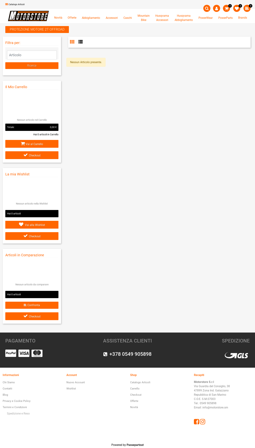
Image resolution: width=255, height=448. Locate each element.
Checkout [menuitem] (135, 394)
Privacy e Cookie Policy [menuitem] (16, 401)
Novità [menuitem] (134, 407)
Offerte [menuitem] (134, 401)
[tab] (74, 42)
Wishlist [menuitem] (71, 388)
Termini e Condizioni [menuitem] (15, 407)
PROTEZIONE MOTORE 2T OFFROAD (37, 29)
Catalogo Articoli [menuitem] (140, 382)
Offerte (72, 17)
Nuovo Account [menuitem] (75, 382)
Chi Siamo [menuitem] (9, 382)
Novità (58, 17)
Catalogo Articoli (15, 4)
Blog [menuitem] (5, 394)
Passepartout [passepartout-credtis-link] (135, 445)
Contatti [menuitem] (7, 388)
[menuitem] (17, 413)
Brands (242, 17)
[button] (31, 65)
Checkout (32, 155)
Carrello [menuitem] (135, 388)
